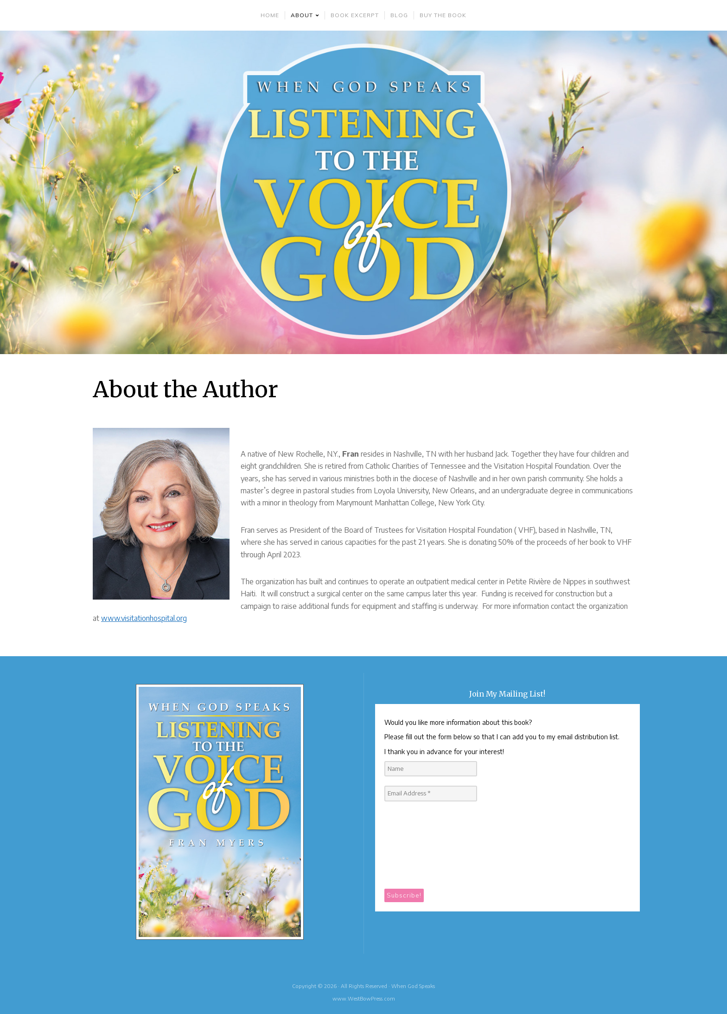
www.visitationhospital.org (144, 618)
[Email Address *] (430, 793)
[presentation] (422, 844)
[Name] (430, 769)
